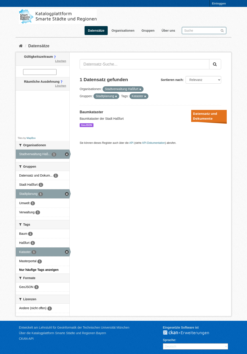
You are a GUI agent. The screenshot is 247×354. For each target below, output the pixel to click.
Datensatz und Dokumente (205, 116)
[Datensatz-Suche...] (144, 64)
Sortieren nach (171, 80)
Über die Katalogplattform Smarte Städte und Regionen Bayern (62, 333)
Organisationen (122, 30)
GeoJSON (86, 125)
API (131, 142)
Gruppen (148, 30)
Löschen (60, 61)
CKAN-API (26, 338)
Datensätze (96, 30)
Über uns (168, 30)
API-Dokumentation (153, 142)
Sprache (169, 340)
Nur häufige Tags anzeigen (39, 270)
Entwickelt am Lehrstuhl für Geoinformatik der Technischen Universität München (74, 327)
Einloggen (219, 3)
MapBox (31, 138)
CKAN (189, 332)
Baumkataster (91, 112)
